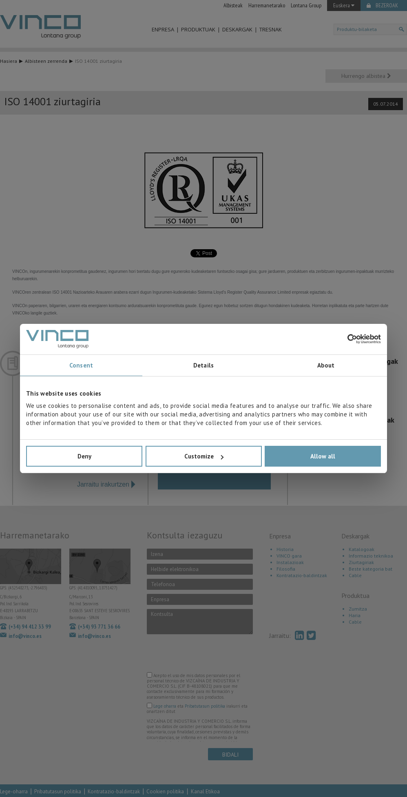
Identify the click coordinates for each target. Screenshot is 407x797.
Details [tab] (203, 365)
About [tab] (326, 365)
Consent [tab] (81, 365)
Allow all (322, 456)
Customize (203, 456)
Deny (84, 456)
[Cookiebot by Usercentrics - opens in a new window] (345, 339)
